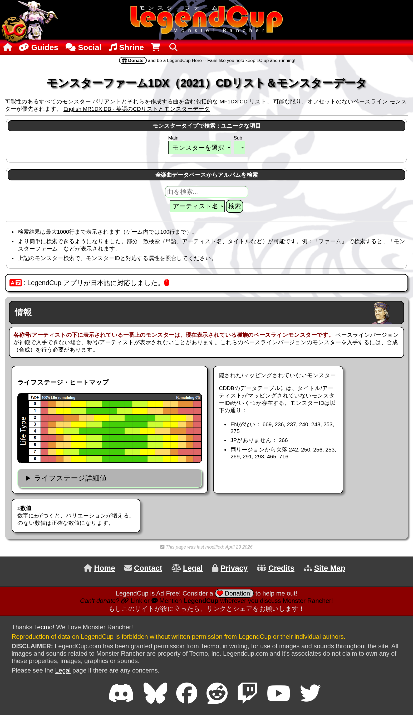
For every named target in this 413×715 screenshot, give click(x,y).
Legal (63, 670)
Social (83, 47)
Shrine (126, 47)
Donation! (234, 593)
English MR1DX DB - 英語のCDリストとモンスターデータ (136, 109)
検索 (234, 206)
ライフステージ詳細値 (70, 478)
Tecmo (43, 627)
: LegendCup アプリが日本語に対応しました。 (89, 282)
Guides (38, 47)
